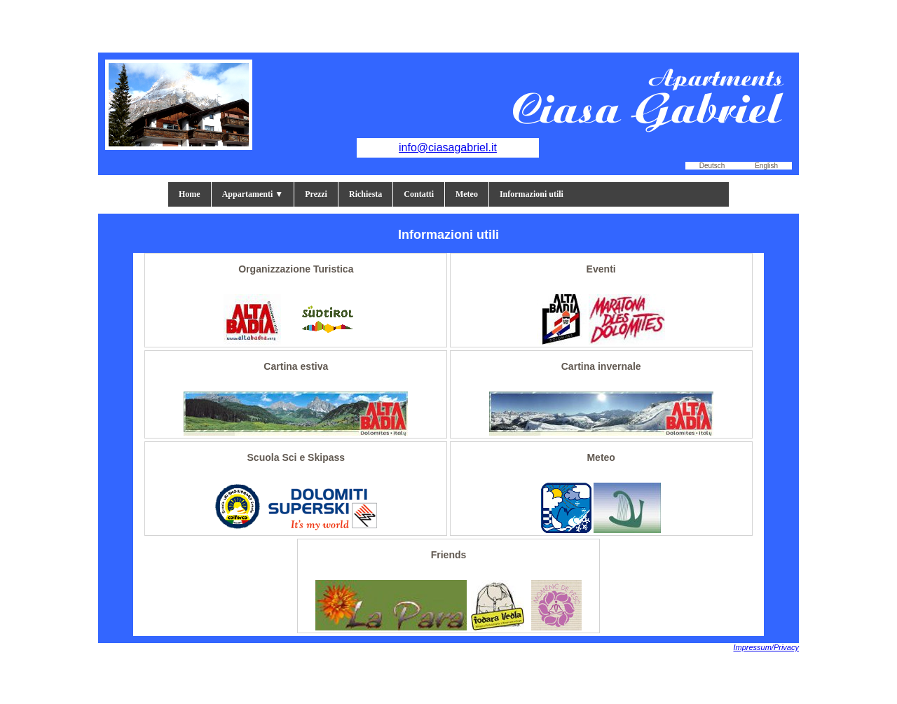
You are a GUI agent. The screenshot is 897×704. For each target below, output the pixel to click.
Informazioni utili (531, 194)
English (766, 166)
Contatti (419, 194)
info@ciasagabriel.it (448, 147)
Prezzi (316, 194)
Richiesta (365, 194)
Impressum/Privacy (766, 647)
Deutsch (712, 166)
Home (189, 194)
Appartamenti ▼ (253, 194)
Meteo (467, 194)
